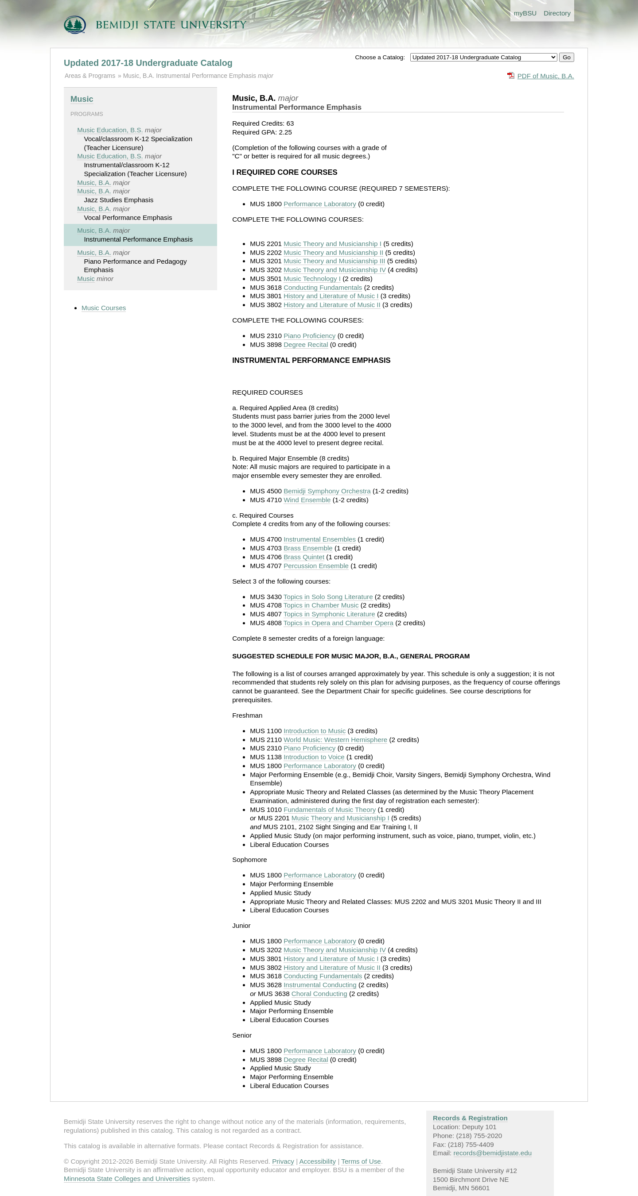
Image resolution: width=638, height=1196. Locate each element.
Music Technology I (312, 278)
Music (81, 99)
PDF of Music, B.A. (545, 76)
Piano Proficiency (309, 335)
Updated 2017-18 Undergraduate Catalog (148, 63)
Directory (557, 13)
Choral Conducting (319, 993)
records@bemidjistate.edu (493, 1153)
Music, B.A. (94, 182)
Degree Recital (306, 344)
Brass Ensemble (308, 548)
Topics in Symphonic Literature (329, 614)
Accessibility (317, 1161)
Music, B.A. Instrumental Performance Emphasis (190, 75)
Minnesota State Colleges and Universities (127, 1178)
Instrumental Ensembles (320, 539)
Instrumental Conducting (320, 984)
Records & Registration (470, 1118)
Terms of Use (361, 1161)
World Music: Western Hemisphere (335, 739)
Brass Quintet (304, 557)
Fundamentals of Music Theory (330, 809)
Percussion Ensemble (316, 565)
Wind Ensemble (307, 500)
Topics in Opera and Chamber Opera (338, 623)
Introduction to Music (315, 731)
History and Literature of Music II (332, 304)
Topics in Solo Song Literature (328, 596)
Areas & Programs (90, 75)
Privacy (283, 1161)
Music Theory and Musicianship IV (335, 269)
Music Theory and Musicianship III (334, 261)
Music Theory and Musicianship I (332, 243)
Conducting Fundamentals (323, 287)
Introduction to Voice (314, 757)
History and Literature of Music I (331, 296)
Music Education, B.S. (110, 130)
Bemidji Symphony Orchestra (327, 491)
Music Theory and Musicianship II (333, 252)
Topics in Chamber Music (321, 605)
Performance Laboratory (320, 204)
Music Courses (104, 307)
